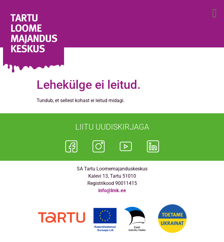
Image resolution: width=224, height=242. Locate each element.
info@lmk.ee (112, 190)
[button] (214, 13)
